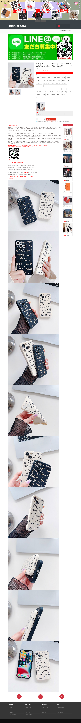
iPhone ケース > (14, 60)
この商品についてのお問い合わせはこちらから (44, 121)
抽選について (28, 710)
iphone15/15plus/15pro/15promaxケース (22, 60)
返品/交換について (45, 710)
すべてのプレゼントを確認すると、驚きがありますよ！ (60, 121)
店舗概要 (11, 707)
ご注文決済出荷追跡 (61, 707)
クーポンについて (29, 712)
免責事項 (11, 712)
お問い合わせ (60, 710)
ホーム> (11, 60)
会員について (28, 707)
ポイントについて (29, 714)
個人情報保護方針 (13, 714)
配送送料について (45, 712)
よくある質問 (60, 712)
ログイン (43, 20)
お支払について (45, 707)
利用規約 (11, 710)
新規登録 (37, 20)
